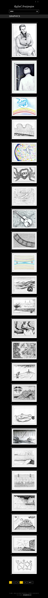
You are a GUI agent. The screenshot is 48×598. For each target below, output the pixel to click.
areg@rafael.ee (27, 595)
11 (25, 582)
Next (30, 582)
